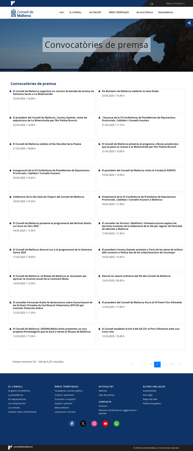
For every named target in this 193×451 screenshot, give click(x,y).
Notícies (103, 390)
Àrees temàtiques (120, 12)
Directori (103, 406)
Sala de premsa (106, 395)
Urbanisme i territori (65, 411)
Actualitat (98, 12)
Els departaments (17, 399)
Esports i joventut (63, 403)
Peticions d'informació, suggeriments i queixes (118, 412)
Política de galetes (152, 403)
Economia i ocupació (65, 399)
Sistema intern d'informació (22, 411)
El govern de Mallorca (19, 390)
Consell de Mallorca (17, 448)
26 (152, 364)
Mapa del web (150, 399)
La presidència (15, 395)
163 (173, 364)
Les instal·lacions (16, 403)
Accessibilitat (149, 390)
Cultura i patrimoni (64, 395)
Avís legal (147, 395)
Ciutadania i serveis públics (69, 390)
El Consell (79, 12)
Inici (66, 12)
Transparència (165, 12)
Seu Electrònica (144, 12)
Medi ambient (62, 407)
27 (158, 364)
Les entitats (14, 407)
